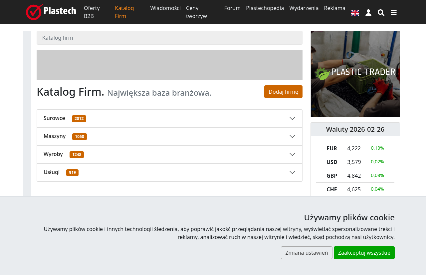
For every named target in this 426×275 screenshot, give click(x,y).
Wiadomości (165, 8)
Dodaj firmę (283, 91)
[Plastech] (51, 12)
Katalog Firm (124, 12)
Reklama (334, 8)
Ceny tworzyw (196, 12)
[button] (368, 12)
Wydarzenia (304, 8)
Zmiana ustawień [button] (306, 252)
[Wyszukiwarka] (381, 12)
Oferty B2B (92, 12)
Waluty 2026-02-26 (355, 129)
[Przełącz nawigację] (393, 12)
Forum (232, 8)
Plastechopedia (265, 8)
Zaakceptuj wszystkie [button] (364, 252)
